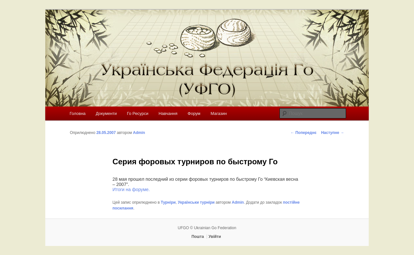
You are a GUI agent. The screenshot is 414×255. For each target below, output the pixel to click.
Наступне (332, 132)
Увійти (215, 236)
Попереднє (303, 132)
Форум (194, 113)
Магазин (219, 113)
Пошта (197, 236)
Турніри (168, 202)
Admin (139, 132)
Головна (77, 113)
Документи (106, 113)
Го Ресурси (137, 113)
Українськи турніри (196, 202)
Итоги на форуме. (131, 189)
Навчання (167, 113)
